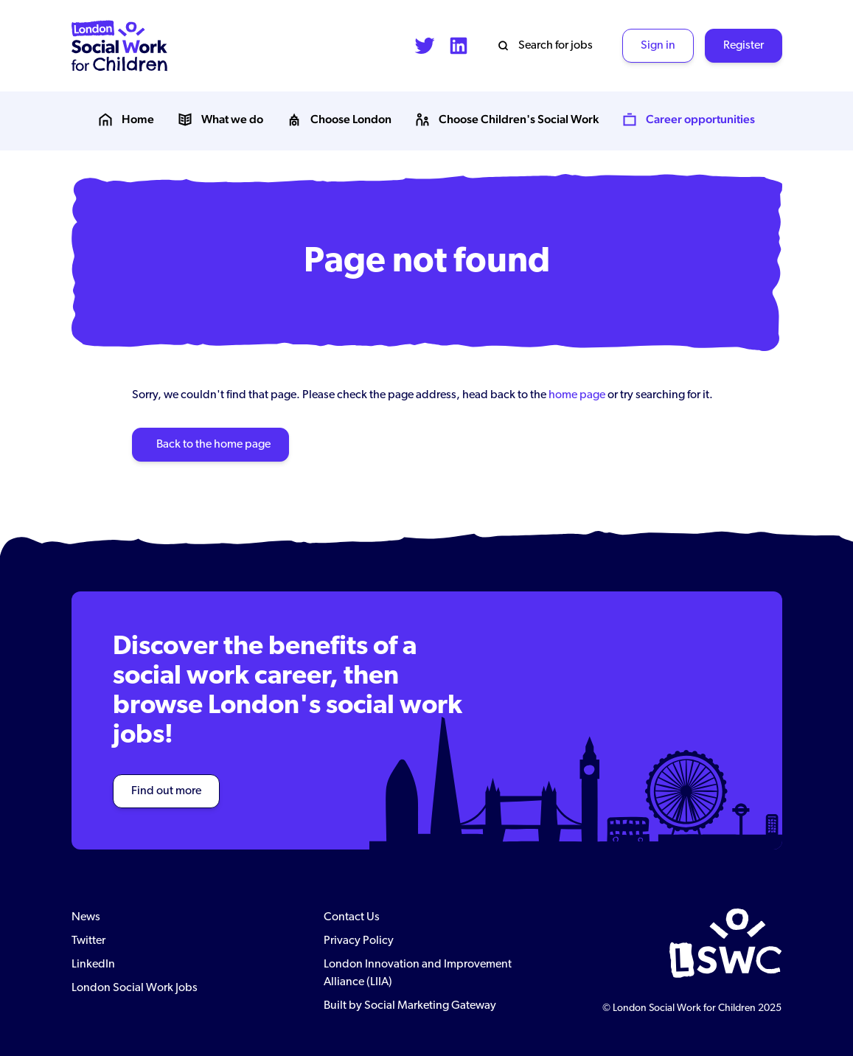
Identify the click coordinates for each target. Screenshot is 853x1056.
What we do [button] (220, 119)
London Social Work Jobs (135, 988)
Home (126, 119)
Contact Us (352, 917)
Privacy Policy (359, 941)
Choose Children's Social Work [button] (507, 119)
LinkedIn (93, 964)
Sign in (658, 46)
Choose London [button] (339, 119)
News (86, 917)
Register (743, 46)
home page (577, 395)
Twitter (88, 941)
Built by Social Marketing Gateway (410, 1006)
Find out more (166, 791)
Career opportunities (688, 119)
